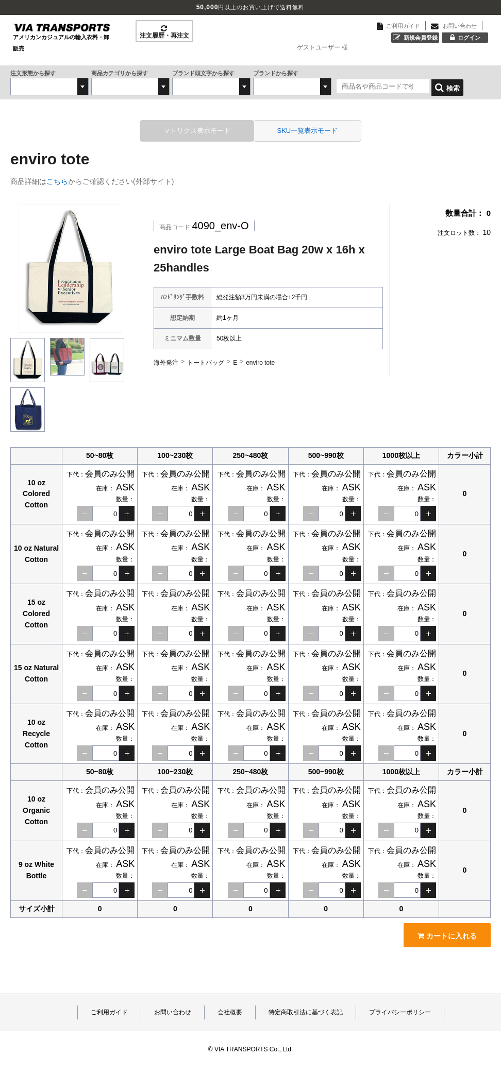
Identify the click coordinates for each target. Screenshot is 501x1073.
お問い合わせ (172, 1009)
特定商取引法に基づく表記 (306, 1009)
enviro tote (260, 359)
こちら (57, 179)
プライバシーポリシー (400, 1009)
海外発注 (166, 359)
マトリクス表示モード (204, 129)
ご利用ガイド (109, 1009)
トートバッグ (205, 359)
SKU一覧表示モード (300, 129)
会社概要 (230, 1009)
